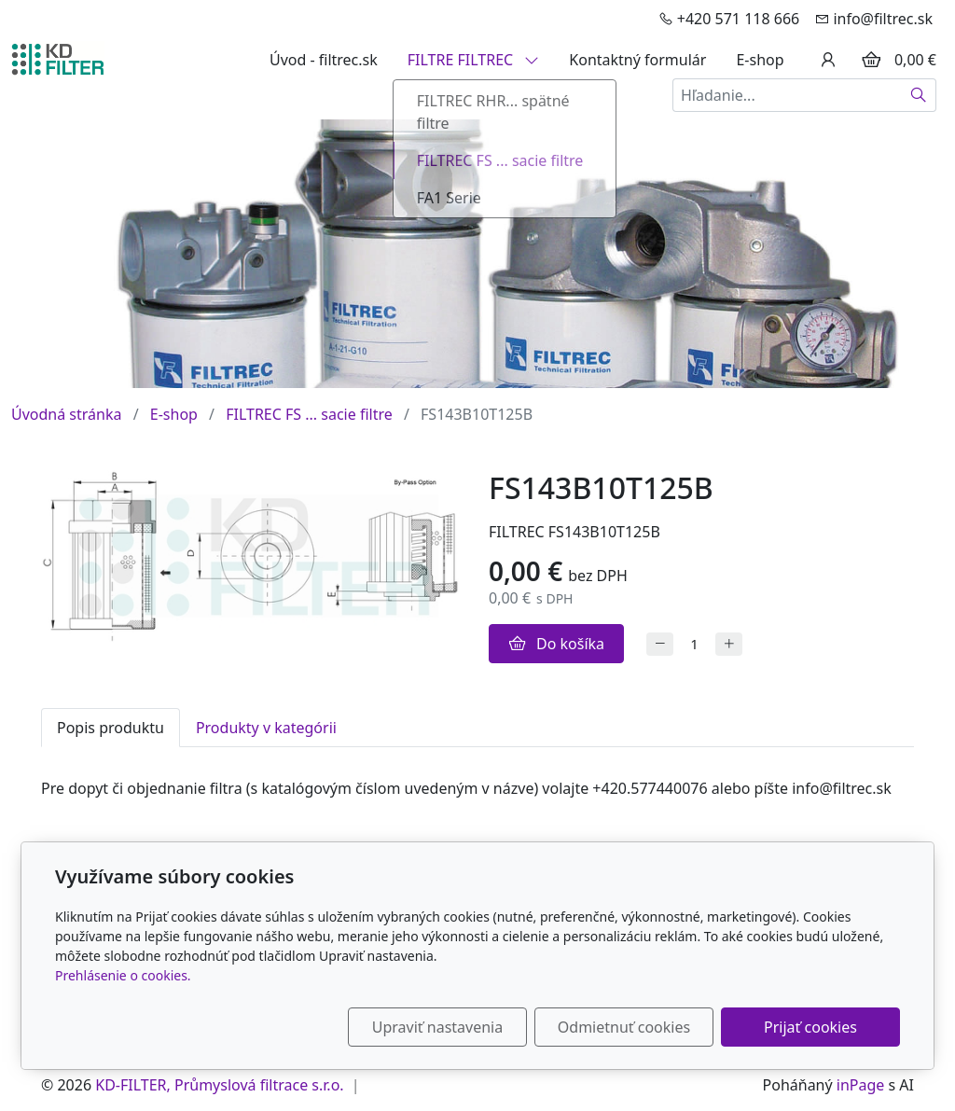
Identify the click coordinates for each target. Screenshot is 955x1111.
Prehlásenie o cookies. (123, 975)
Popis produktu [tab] (110, 727)
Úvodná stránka (66, 414)
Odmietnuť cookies (624, 1027)
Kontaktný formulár (637, 59)
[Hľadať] (919, 95)
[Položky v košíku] (871, 60)
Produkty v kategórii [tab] (266, 727)
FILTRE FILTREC (474, 59)
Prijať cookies (810, 1027)
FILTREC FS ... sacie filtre (309, 414)
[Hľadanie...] (787, 95)
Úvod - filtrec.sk (324, 59)
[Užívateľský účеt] (828, 60)
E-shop (759, 59)
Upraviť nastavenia (437, 1027)
